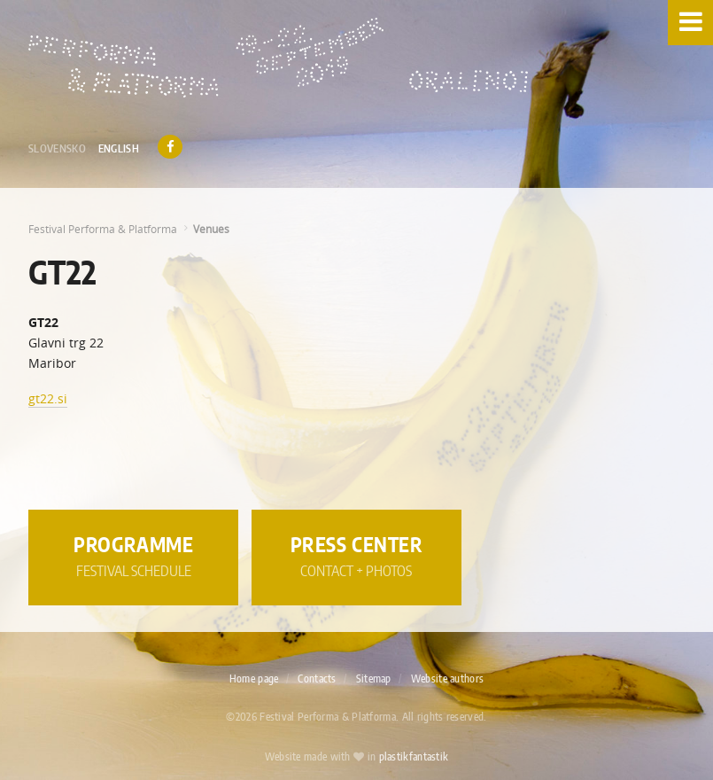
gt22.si (47, 398)
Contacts (317, 679)
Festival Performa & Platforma (102, 229)
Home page (254, 679)
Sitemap (373, 679)
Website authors (447, 679)
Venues (211, 229)
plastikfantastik (414, 757)
